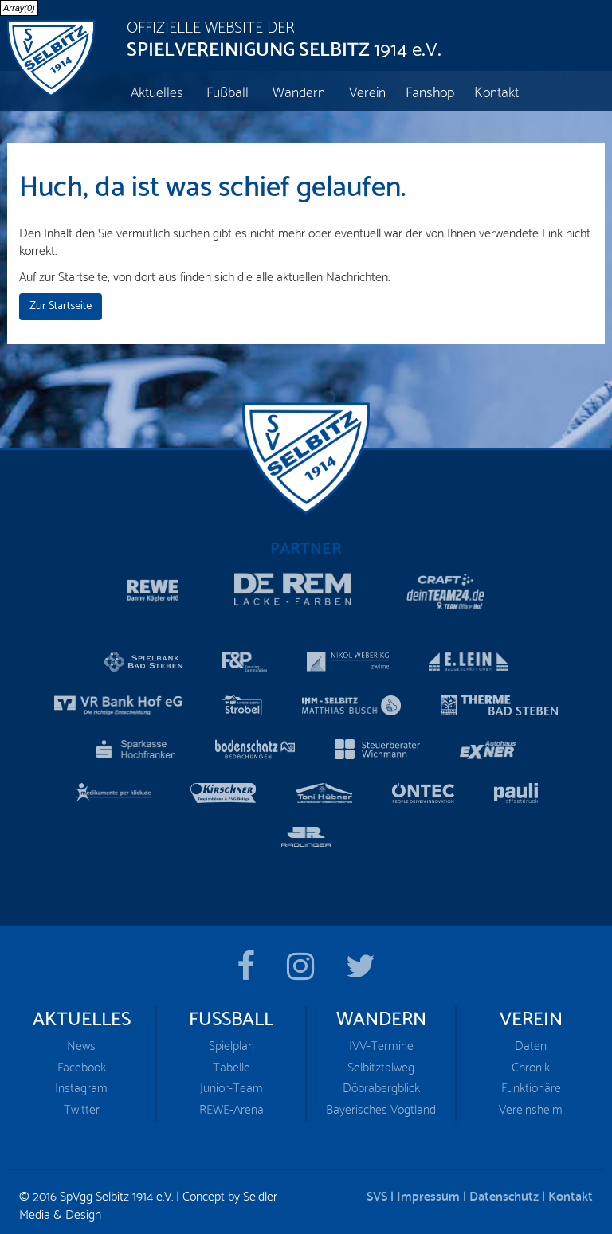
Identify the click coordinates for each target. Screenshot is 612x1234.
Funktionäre (531, 1083)
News (81, 1040)
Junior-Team (231, 1083)
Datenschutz (504, 1190)
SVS (377, 1190)
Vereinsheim (531, 1104)
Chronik (531, 1061)
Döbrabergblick (381, 1083)
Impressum (428, 1190)
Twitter (82, 1104)
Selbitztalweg (380, 1061)
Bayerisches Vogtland (381, 1104)
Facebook (81, 1061)
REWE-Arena (231, 1104)
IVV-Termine (381, 1040)
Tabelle (231, 1061)
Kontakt (570, 1190)
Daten (531, 1040)
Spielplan (231, 1040)
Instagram (81, 1083)
